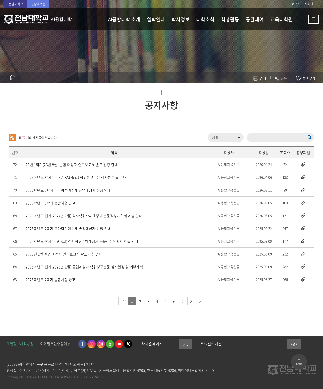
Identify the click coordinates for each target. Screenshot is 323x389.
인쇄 (263, 78)
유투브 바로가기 (119, 344)
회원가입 (310, 3)
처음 (122, 301)
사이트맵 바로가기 (307, 19)
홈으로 (12, 77)
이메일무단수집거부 (55, 343)
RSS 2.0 (12, 137)
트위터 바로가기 (128, 344)
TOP (299, 364)
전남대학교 (16, 4)
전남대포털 (38, 4)
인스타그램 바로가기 (91, 344)
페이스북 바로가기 (82, 344)
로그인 (295, 3)
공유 (284, 78)
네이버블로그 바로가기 (110, 344)
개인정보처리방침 (20, 343)
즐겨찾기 (309, 78)
